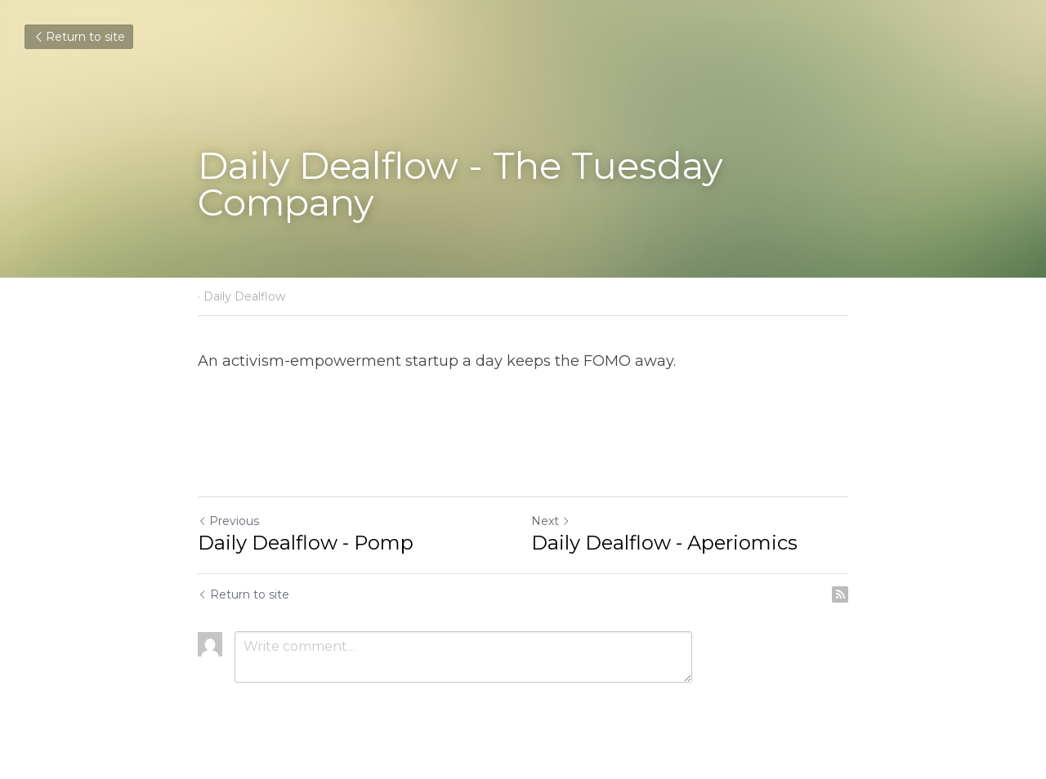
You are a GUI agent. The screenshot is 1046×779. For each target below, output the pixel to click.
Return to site (79, 36)
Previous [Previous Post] (228, 521)
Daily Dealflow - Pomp (305, 542)
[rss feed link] (840, 594)
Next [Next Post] (550, 521)
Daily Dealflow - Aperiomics (664, 542)
